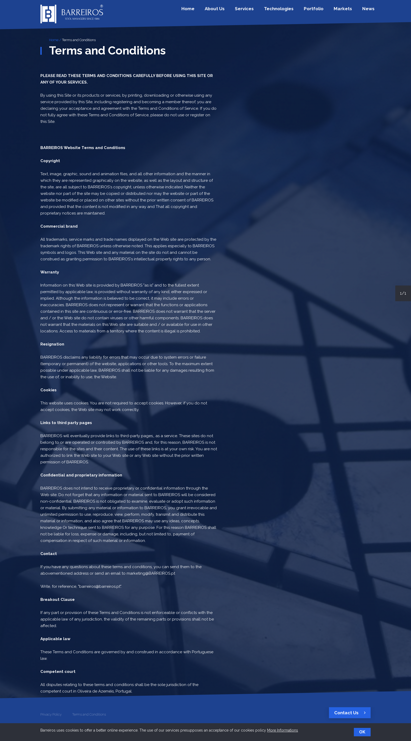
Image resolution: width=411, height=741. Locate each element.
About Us (233, 11)
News (367, 11)
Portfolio (320, 11)
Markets (345, 11)
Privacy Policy (51, 714)
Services (258, 11)
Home (210, 11)
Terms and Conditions (79, 40)
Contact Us (351, 713)
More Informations (282, 730)
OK (362, 731)
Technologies (289, 11)
